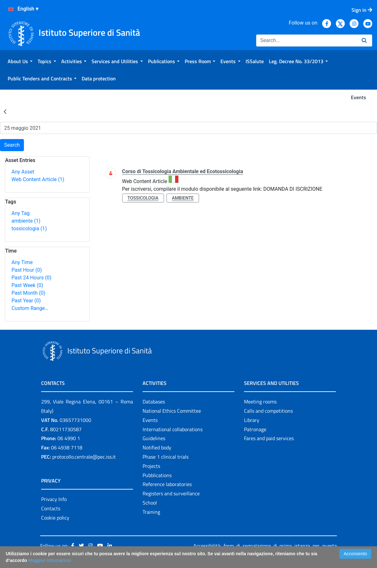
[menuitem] (20, 61)
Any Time (22, 262)
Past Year (26, 301)
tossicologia (29, 228)
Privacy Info (54, 499)
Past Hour (26, 270)
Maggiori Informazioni (49, 560)
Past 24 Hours (31, 278)
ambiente (26, 221)
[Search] (306, 40)
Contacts (50, 508)
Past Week (27, 285)
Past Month (28, 293)
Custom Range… (29, 308)
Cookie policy (55, 517)
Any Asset (22, 172)
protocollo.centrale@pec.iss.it (84, 457)
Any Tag (20, 213)
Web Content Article (37, 179)
